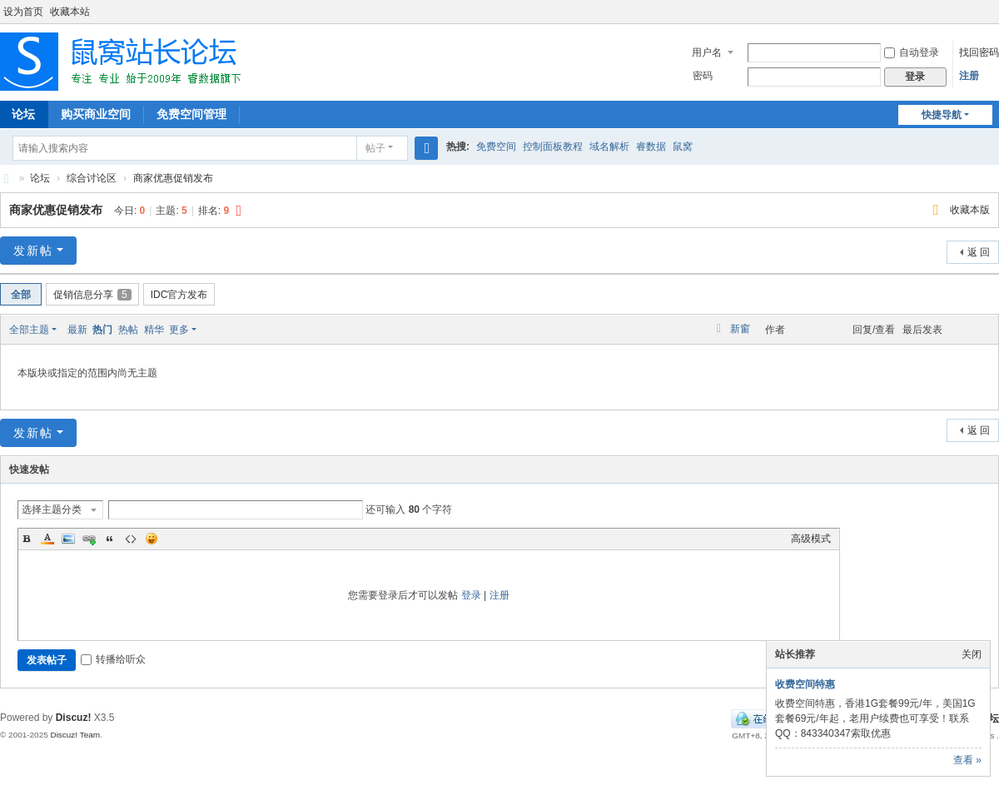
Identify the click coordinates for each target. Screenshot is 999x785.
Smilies (151, 538)
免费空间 (496, 146)
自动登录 (911, 52)
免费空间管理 (191, 114)
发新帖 (33, 250)
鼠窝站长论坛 (6, 178)
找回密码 (979, 52)
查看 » (967, 760)
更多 (179, 329)
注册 (969, 76)
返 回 (978, 252)
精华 (154, 329)
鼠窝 (683, 146)
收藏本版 (970, 210)
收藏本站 (70, 11)
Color (47, 538)
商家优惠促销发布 (173, 178)
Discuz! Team (75, 734)
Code (130, 538)
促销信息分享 (92, 295)
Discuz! (74, 717)
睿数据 (651, 146)
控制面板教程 (553, 146)
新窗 (740, 329)
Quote (110, 538)
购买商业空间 (96, 114)
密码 (703, 76)
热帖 (128, 329)
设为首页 (23, 11)
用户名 (707, 52)
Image (68, 538)
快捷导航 (942, 115)
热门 (102, 329)
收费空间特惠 (805, 684)
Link (89, 538)
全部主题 (29, 329)
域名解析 (609, 146)
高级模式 (811, 538)
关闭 (972, 654)
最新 (77, 329)
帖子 (375, 148)
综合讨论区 (92, 178)
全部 (21, 295)
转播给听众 (113, 659)
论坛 (40, 178)
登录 (471, 595)
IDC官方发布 (179, 295)
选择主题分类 (52, 509)
